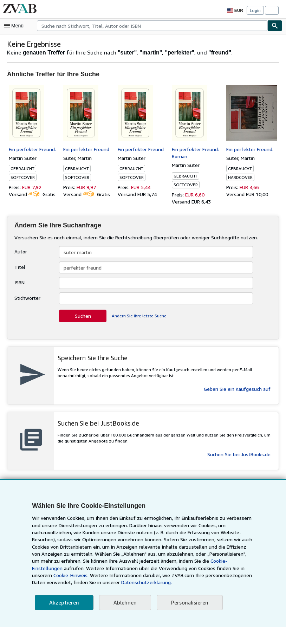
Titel (19, 267)
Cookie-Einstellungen (207, 561)
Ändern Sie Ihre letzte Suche (138, 315)
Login (255, 10)
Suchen (82, 315)
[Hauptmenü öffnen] (15, 25)
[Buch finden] (275, 25)
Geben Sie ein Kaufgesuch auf (237, 389)
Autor (20, 251)
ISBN (20, 282)
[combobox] (152, 25)
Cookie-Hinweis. (224, 568)
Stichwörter (26, 297)
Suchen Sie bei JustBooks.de (239, 454)
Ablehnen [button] (122, 603)
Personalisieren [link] (186, 603)
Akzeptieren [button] (63, 603)
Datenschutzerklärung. (79, 582)
